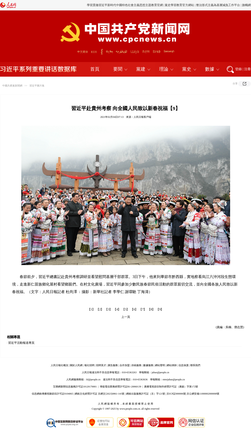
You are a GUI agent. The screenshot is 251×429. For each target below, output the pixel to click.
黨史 (186, 69)
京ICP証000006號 (176, 393)
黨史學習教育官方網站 (180, 5)
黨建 (140, 69)
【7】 (142, 309)
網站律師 (172, 365)
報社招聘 (89, 365)
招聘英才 (101, 365)
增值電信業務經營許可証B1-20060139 (120, 386)
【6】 (134, 309)
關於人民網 (76, 365)
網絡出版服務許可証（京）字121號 (145, 393)
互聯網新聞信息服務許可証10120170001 (75, 386)
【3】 (108, 309)
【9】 (160, 309)
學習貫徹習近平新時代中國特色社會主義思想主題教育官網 (125, 5)
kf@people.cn (93, 379)
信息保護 (184, 365)
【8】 (151, 309)
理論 (163, 69)
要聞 (117, 69)
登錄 (238, 69)
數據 (209, 69)
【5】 (125, 309)
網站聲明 (160, 365)
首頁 (94, 69)
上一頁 (125, 317)
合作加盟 (125, 365)
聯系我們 (195, 365)
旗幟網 (246, 5)
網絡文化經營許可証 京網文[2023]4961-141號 (99, 393)
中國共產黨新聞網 (12, 85)
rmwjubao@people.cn (174, 379)
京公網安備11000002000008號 (203, 393)
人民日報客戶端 (142, 117)
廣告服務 (113, 365)
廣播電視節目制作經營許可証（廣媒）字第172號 (171, 386)
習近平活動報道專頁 (21, 342)
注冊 (247, 69)
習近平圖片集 (36, 85)
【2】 (100, 309)
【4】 (117, 309)
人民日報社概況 (59, 365)
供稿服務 (136, 365)
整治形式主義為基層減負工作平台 (218, 5)
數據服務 (148, 365)
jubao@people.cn (160, 372)
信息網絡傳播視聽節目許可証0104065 (52, 393)
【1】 (91, 309)
